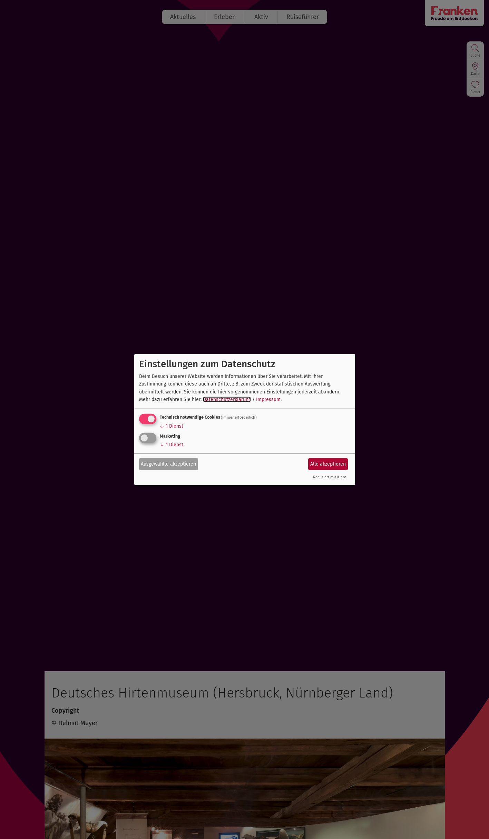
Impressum (268, 399)
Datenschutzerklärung (227, 399)
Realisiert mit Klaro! (330, 477)
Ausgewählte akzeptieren (168, 464)
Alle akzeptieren (328, 464)
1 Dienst (171, 426)
